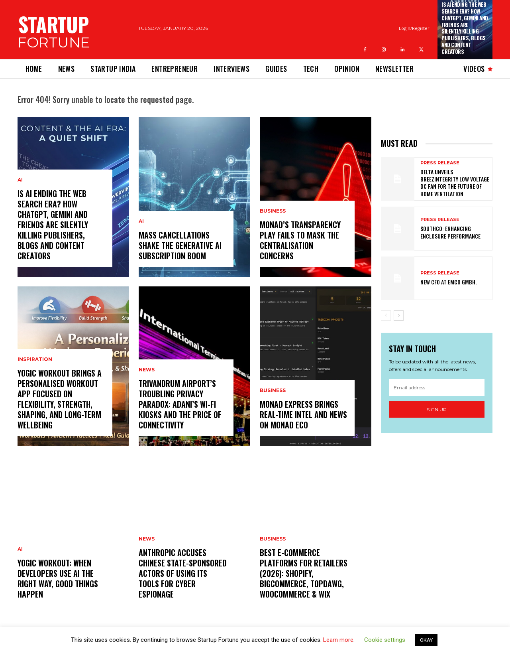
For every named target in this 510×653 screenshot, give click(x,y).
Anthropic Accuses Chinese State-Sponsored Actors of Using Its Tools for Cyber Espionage (183, 573)
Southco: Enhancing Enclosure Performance (450, 232)
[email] (436, 387)
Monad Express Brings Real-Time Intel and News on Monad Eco (303, 414)
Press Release (439, 163)
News (147, 369)
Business (273, 211)
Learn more (338, 639)
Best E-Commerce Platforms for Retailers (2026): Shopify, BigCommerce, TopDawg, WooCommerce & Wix (303, 573)
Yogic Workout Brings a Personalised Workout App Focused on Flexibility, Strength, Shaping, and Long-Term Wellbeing (60, 399)
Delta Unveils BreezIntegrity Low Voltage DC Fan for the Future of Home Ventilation (454, 183)
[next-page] (399, 315)
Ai (20, 180)
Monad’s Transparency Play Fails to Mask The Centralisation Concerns (300, 240)
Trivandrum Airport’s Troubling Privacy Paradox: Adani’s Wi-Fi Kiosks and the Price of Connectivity (180, 404)
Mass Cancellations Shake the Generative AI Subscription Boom (180, 245)
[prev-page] (386, 315)
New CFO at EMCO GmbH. (448, 282)
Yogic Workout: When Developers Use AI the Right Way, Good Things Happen (58, 578)
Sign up (437, 409)
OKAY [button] (426, 640)
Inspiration (35, 359)
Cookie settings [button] (384, 639)
